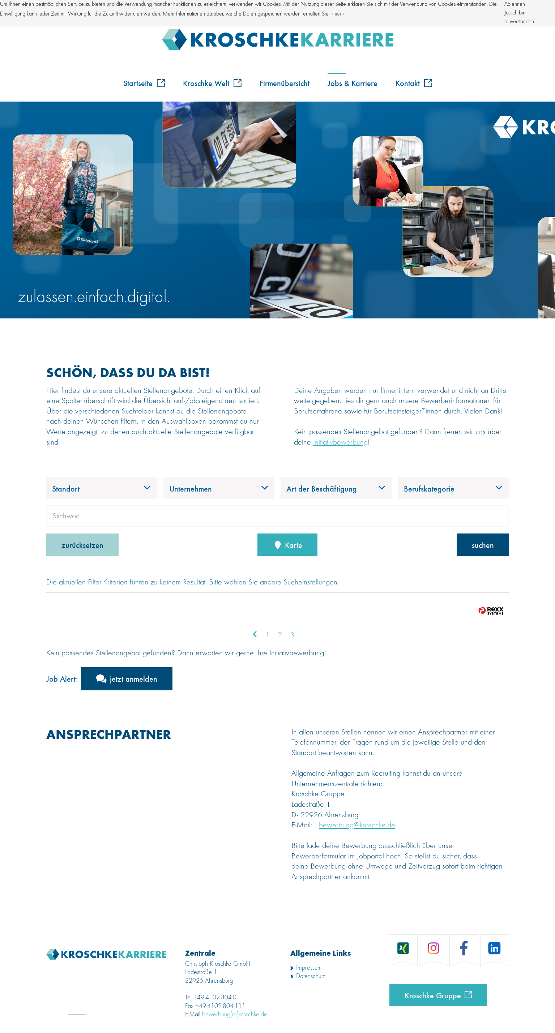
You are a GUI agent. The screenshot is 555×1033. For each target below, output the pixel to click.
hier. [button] (337, 14)
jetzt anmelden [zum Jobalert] (133, 678)
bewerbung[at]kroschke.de (234, 1014)
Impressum (309, 968)
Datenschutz (310, 976)
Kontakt (414, 82)
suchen (483, 544)
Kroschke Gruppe (433, 995)
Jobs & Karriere (352, 82)
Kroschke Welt (212, 82)
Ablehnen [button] (514, 4)
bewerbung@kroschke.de (357, 825)
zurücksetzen (82, 544)
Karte (287, 544)
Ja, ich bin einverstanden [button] (519, 17)
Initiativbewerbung (340, 442)
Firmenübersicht (284, 82)
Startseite (144, 82)
